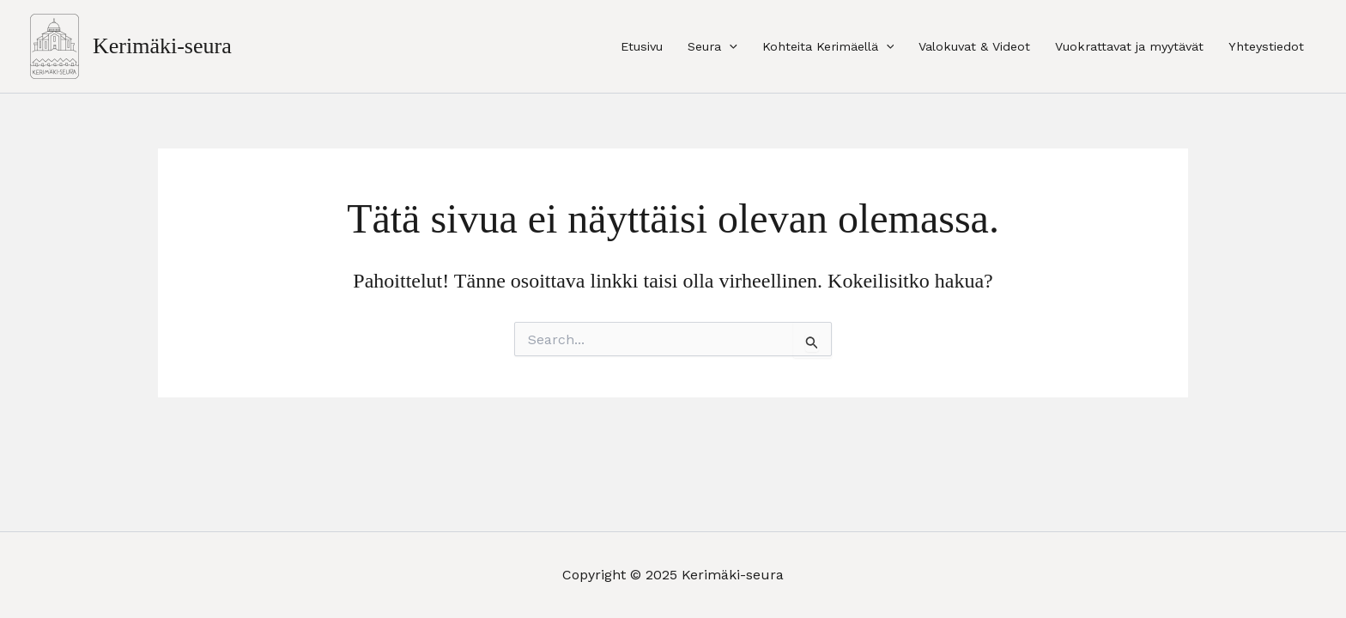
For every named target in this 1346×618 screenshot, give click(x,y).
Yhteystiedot (1266, 46)
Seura (712, 46)
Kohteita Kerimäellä (828, 46)
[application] (729, 46)
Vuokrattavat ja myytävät (1129, 46)
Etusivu (642, 46)
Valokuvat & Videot (974, 46)
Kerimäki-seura (162, 45)
